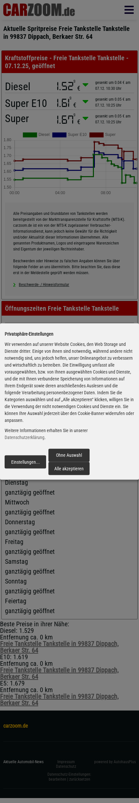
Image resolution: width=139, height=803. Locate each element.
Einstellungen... (25, 461)
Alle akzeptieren (69, 468)
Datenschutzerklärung (24, 437)
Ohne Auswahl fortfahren (69, 457)
